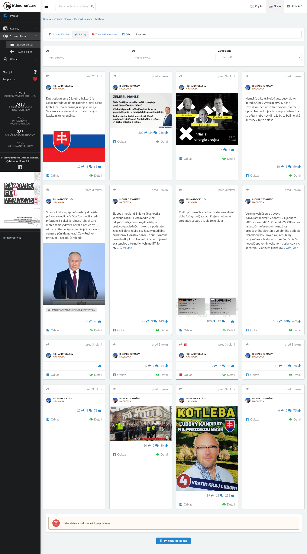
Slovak (275, 6)
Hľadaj (20, 59)
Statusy (99, 19)
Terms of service (12, 237)
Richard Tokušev (83, 19)
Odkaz (52, 175)
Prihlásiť (294, 6)
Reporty (20, 28)
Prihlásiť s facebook (173, 540)
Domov (47, 19)
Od (47, 51)
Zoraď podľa (224, 51)
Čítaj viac (126, 247)
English (257, 6)
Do (133, 51)
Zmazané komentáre (104, 34)
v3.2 (20, 160)
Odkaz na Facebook (134, 34)
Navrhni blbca (20, 52)
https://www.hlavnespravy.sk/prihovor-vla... (71, 310)
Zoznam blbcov (19, 36)
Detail (95, 175)
